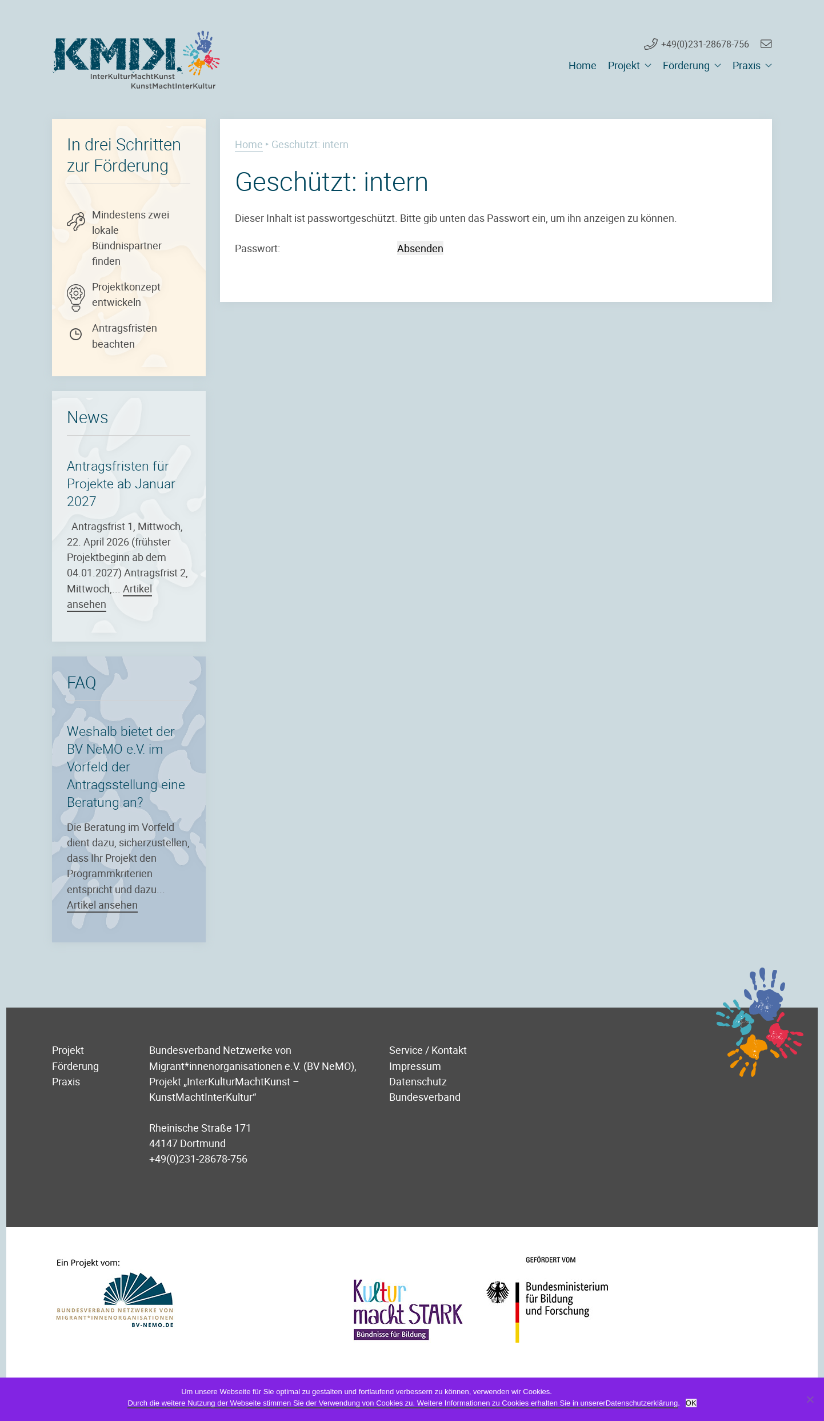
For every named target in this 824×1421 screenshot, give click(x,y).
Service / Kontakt (428, 1049)
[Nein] (809, 1399)
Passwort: (315, 248)
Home (583, 65)
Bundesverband (425, 1096)
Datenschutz (418, 1081)
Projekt (624, 65)
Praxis (747, 65)
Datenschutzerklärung (642, 1403)
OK (691, 1403)
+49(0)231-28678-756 (705, 44)
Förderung (686, 65)
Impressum (415, 1065)
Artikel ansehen (102, 904)
